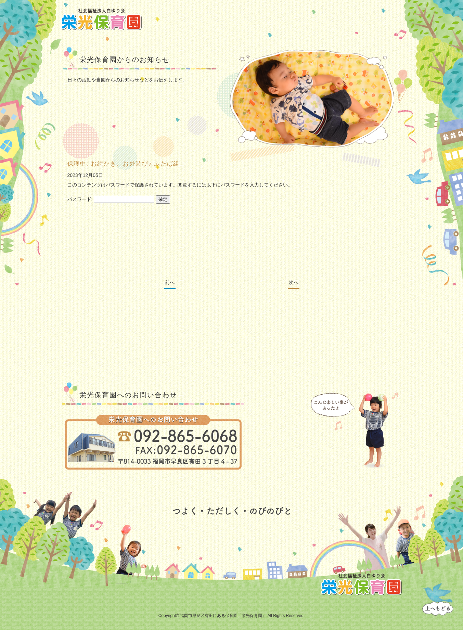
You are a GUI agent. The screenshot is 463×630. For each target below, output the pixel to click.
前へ (170, 282)
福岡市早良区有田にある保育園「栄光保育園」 (223, 615)
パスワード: (111, 199)
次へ (293, 282)
